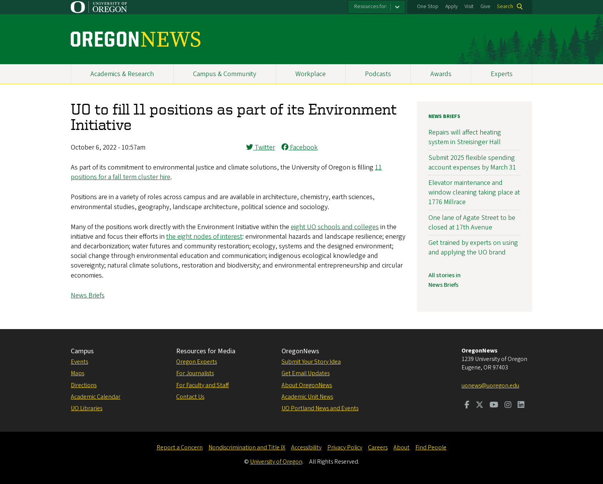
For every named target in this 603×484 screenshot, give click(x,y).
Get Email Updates (306, 373)
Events (79, 362)
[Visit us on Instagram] (508, 405)
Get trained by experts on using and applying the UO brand (473, 247)
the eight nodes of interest (204, 236)
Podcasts (378, 74)
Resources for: (370, 6)
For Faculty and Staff (202, 385)
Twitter (260, 147)
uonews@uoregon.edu (490, 385)
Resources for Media (205, 351)
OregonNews (300, 351)
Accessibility (306, 447)
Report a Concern (180, 447)
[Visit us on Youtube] (493, 405)
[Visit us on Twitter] (479, 405)
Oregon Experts (196, 362)
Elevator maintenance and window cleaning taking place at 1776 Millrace (474, 192)
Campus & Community (224, 74)
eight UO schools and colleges (335, 227)
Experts (502, 74)
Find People (430, 447)
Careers (378, 447)
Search (505, 6)
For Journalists (195, 373)
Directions (84, 385)
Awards (440, 74)
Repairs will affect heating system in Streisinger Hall (464, 137)
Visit (469, 6)
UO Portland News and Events (320, 408)
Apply (451, 6)
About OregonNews (307, 385)
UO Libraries (86, 408)
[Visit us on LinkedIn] (521, 405)
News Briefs (88, 295)
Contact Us (190, 397)
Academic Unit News (307, 397)
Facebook (300, 147)
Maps (77, 373)
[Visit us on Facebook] (467, 405)
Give (485, 6)
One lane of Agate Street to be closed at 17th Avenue (471, 222)
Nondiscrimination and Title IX (246, 447)
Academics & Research (122, 74)
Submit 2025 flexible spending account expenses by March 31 (472, 162)
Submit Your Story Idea (311, 362)
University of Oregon (276, 461)
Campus (82, 351)
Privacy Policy (344, 447)
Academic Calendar (95, 397)
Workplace (310, 74)
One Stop (427, 6)
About (401, 447)
